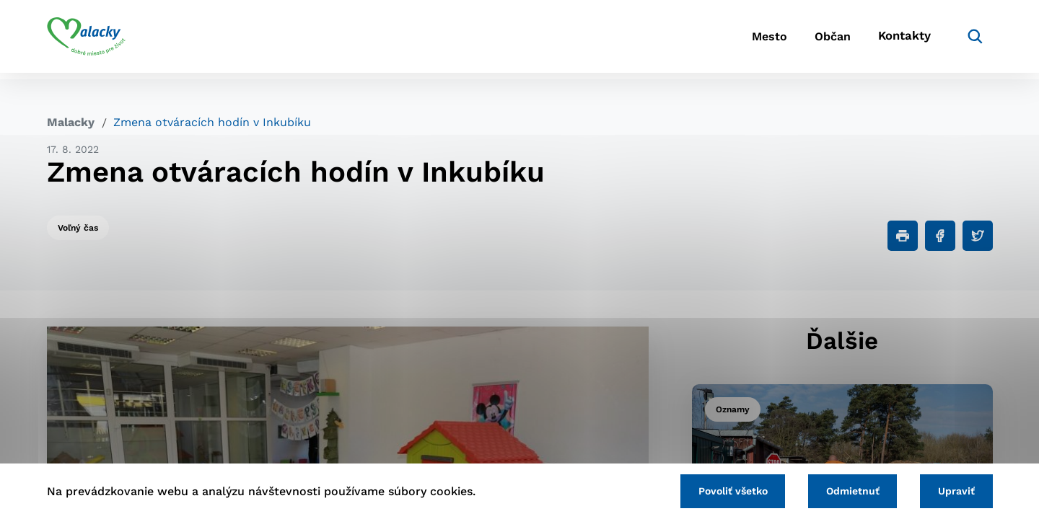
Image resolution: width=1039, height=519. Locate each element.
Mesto (750, 40)
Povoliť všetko (720, 490)
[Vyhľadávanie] (971, 39)
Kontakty (902, 40)
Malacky (71, 122)
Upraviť (954, 490)
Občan (822, 40)
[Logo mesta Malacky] (86, 39)
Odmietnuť (845, 490)
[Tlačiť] (902, 236)
